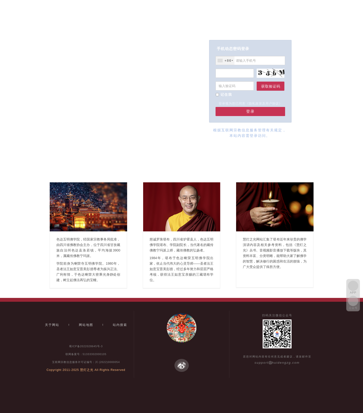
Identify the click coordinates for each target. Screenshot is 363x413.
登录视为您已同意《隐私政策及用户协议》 (250, 103)
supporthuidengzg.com (277, 362)
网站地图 (86, 325)
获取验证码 (270, 86)
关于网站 (52, 325)
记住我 (226, 94)
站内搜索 (120, 325)
